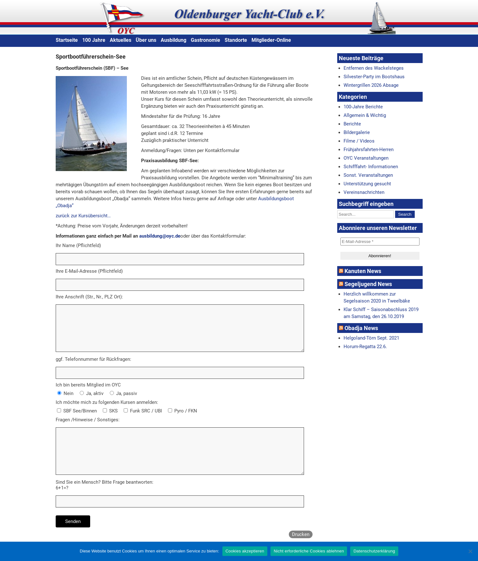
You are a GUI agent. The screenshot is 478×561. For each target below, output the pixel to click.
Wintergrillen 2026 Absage (371, 85)
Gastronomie (205, 40)
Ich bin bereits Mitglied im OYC (88, 385)
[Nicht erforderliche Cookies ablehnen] (470, 551)
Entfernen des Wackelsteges (374, 68)
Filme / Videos (359, 141)
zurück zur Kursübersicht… (83, 216)
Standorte (236, 40)
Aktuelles (120, 40)
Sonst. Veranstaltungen (368, 175)
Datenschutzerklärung (374, 551)
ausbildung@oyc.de (159, 236)
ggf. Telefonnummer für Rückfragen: (93, 359)
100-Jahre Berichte (363, 107)
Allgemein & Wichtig (365, 115)
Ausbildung (173, 40)
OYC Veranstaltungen (366, 158)
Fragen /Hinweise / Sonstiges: (88, 420)
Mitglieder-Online (271, 40)
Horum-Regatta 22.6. (365, 346)
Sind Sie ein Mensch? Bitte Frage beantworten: (104, 482)
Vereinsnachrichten (364, 192)
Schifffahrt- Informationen (371, 166)
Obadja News (361, 328)
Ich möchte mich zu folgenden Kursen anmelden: (107, 402)
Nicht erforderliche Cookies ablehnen (309, 551)
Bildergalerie (357, 132)
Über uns (146, 40)
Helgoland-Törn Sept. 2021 (371, 338)
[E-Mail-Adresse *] (379, 241)
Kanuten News (363, 271)
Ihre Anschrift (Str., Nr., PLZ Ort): (89, 297)
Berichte (352, 124)
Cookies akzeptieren (245, 551)
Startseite (67, 40)
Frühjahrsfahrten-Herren (369, 149)
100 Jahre (93, 40)
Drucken (300, 534)
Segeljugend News (368, 284)
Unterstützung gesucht (367, 184)
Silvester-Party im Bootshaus (374, 77)
